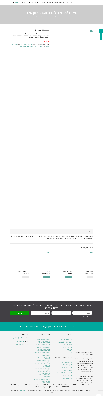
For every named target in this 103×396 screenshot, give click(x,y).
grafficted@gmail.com (18, 338)
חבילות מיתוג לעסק (67, 347)
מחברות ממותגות (67, 346)
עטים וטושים (30, 44)
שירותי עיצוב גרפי (67, 341)
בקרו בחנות (69, 349)
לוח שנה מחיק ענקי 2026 (44, 341)
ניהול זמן (79, 380)
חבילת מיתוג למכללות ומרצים (64, 369)
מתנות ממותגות (46, 338)
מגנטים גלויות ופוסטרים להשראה (42, 379)
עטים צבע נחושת (26, 46)
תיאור (90, 246)
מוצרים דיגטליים (46, 381)
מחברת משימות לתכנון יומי (43, 350)
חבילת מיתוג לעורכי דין (66, 364)
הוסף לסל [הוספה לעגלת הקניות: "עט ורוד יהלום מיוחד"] (68, 291)
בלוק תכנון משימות (45, 370)
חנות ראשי (74, 17)
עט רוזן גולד (33, 46)
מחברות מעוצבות (45, 346)
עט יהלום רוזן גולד (40, 46)
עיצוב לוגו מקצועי (67, 378)
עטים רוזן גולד (19, 46)
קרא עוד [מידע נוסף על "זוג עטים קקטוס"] (90, 291)
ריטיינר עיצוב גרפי (67, 344)
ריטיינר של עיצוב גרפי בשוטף (65, 370)
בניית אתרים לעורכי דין (66, 377)
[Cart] (11, 2)
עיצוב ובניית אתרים (67, 362)
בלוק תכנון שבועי (46, 373)
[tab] (90, 246)
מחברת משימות (46, 355)
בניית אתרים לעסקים (66, 339)
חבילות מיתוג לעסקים (66, 361)
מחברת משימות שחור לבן (44, 349)
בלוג (71, 352)
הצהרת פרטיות (23, 390)
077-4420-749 (20, 341)
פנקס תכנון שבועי (45, 366)
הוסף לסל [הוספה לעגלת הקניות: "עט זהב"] (46, 291)
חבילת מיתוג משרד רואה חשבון (64, 365)
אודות (70, 354)
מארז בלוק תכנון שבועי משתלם (42, 368)
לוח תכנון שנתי (46, 382)
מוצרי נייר (78, 378)
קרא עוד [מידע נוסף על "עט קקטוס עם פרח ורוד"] (25, 291)
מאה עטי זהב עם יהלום (44, 378)
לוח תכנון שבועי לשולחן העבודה (42, 363)
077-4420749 (26, 326)
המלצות (70, 350)
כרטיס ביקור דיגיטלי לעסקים (65, 342)
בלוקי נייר (47, 358)
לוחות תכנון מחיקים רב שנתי (43, 344)
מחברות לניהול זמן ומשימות (43, 347)
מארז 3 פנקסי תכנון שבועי (43, 360)
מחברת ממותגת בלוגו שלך (43, 339)
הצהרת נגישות (31, 390)
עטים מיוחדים (50, 17)
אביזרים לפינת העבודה (63, 17)
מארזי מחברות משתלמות (44, 357)
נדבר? (70, 355)
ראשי (70, 338)
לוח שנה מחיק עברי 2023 (44, 342)
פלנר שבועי (47, 365)
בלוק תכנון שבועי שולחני (44, 362)
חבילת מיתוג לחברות (67, 367)
